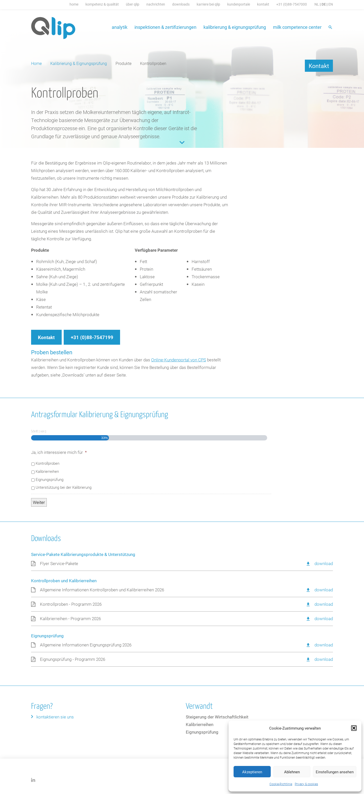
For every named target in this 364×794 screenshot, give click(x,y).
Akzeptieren (252, 771)
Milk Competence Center (297, 27)
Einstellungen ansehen (335, 771)
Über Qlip (132, 4)
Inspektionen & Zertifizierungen (165, 27)
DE (324, 4)
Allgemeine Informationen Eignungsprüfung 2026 (85, 645)
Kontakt (263, 4)
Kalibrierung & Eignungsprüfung (234, 27)
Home (74, 4)
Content (182, 142)
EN (330, 4)
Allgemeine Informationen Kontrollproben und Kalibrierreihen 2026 (102, 590)
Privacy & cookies (306, 784)
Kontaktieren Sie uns (55, 717)
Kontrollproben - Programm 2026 (71, 604)
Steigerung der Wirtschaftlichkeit (217, 717)
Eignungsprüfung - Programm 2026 (72, 659)
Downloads (181, 4)
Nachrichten (155, 4)
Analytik (119, 27)
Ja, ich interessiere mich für (59, 452)
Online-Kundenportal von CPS (178, 360)
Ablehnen (292, 771)
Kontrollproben (47, 463)
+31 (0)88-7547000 (291, 4)
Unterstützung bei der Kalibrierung (64, 487)
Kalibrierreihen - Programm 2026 (70, 618)
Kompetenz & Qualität (102, 4)
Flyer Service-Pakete (59, 563)
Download (323, 563)
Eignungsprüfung (49, 479)
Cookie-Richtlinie (280, 784)
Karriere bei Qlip (208, 4)
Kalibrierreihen (47, 471)
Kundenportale (238, 4)
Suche (331, 28)
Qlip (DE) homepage (53, 28)
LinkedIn (33, 780)
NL (316, 4)
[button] (353, 728)
